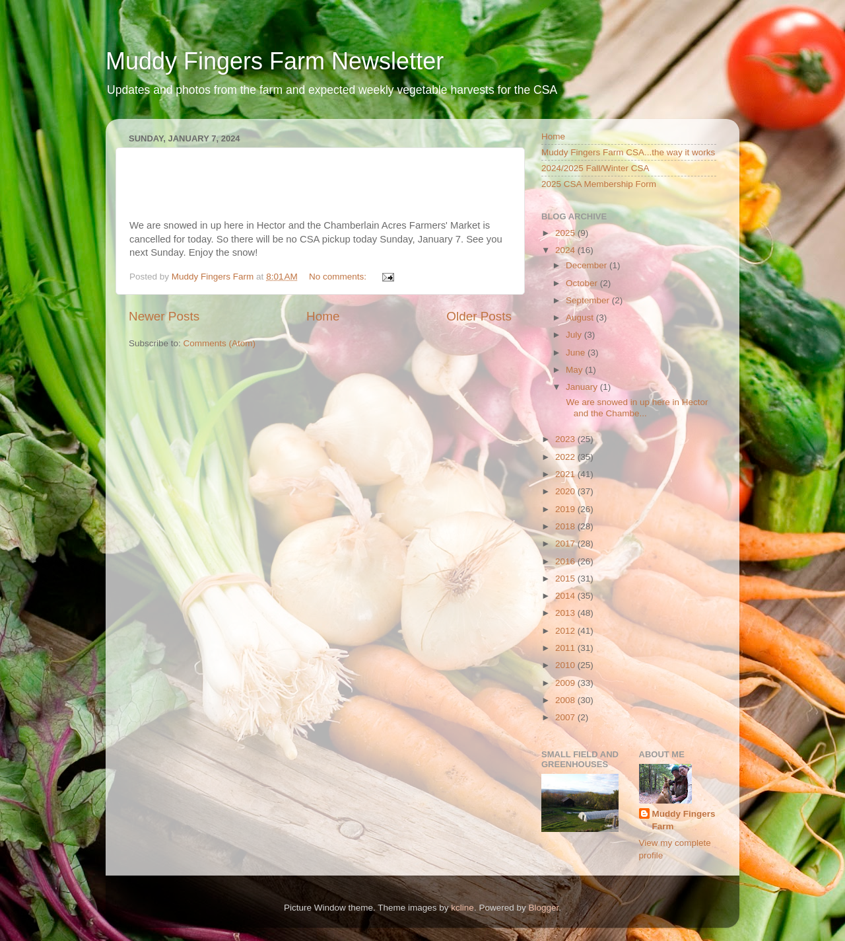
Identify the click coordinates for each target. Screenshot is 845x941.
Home (322, 316)
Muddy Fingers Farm (684, 820)
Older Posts (479, 316)
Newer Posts (164, 316)
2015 (566, 578)
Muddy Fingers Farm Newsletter (275, 61)
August (581, 317)
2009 (566, 683)
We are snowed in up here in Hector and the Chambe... (636, 407)
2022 (566, 457)
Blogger (543, 908)
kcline (462, 908)
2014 (566, 596)
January (583, 387)
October (583, 283)
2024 (566, 250)
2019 (566, 509)
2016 (566, 561)
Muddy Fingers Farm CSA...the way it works (628, 152)
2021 (566, 474)
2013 (566, 613)
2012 (566, 631)
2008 (566, 700)
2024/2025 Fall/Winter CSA (595, 168)
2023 (566, 439)
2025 (566, 233)
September (589, 300)
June (577, 353)
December (587, 265)
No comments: (339, 277)
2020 (566, 491)
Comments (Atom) (220, 343)
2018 (566, 526)
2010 (566, 665)
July (575, 335)
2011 (566, 648)
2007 (566, 717)
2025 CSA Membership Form (598, 184)
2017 (566, 543)
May (575, 370)
